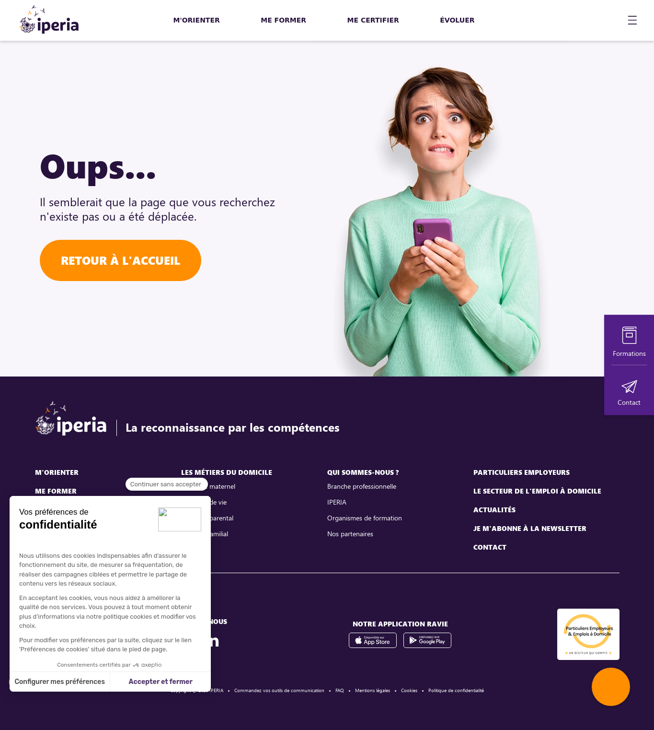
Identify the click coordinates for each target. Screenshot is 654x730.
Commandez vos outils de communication (279, 690)
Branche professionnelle (361, 486)
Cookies (409, 690)
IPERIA (336, 501)
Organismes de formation (364, 517)
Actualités (494, 509)
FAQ (339, 690)
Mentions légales (372, 690)
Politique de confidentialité (456, 690)
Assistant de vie (204, 501)
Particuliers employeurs (521, 472)
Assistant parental (207, 517)
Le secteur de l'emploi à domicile (537, 490)
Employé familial (204, 533)
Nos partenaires (350, 533)
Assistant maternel (208, 486)
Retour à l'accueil (120, 260)
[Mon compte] (607, 20)
